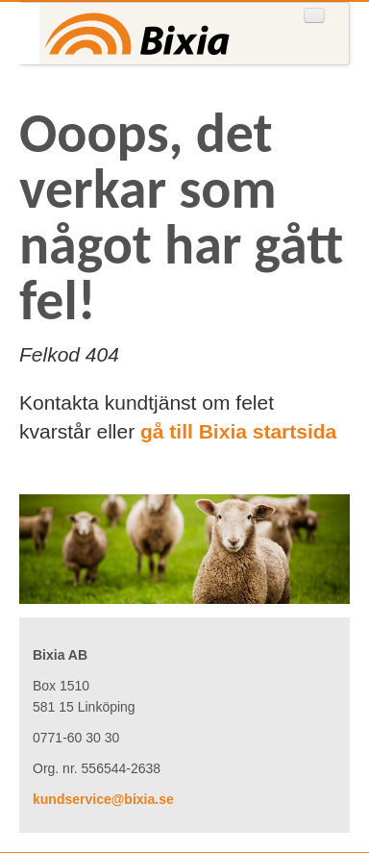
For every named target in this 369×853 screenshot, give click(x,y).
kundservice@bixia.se (103, 799)
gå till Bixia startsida (238, 431)
